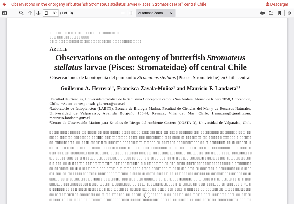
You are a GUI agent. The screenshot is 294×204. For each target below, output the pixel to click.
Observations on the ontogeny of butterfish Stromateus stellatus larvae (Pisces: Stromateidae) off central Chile (108, 4)
